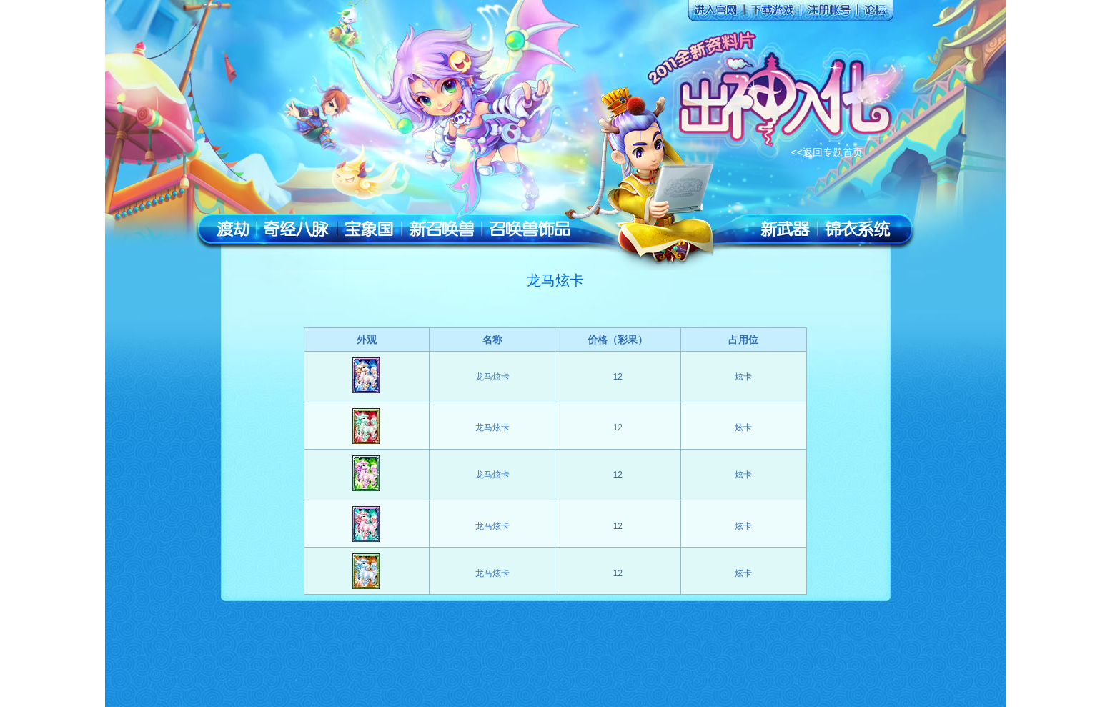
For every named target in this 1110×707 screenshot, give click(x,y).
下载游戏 (770, 13)
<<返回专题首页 (827, 152)
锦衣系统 (858, 229)
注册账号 (828, 13)
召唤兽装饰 (530, 229)
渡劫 (232, 229)
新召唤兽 (442, 229)
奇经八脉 (296, 229)
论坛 (874, 13)
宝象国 (369, 229)
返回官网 (271, 46)
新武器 (785, 229)
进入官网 (713, 13)
